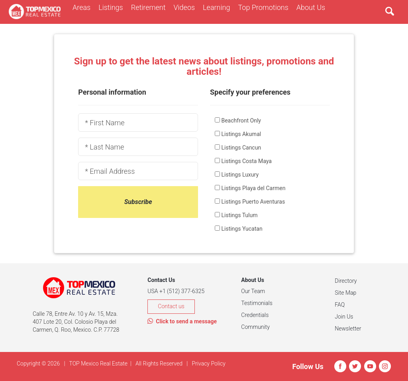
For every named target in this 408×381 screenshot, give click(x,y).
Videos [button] (186, 7)
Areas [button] (83, 7)
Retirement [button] (150, 7)
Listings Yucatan (241, 228)
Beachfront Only (241, 120)
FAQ (340, 304)
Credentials (255, 315)
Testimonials (257, 303)
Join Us (344, 316)
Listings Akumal (241, 134)
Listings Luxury (240, 174)
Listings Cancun (241, 147)
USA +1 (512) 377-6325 (175, 291)
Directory (346, 281)
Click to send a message (182, 321)
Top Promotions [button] (265, 7)
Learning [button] (218, 7)
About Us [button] (312, 7)
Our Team (253, 291)
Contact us (171, 306)
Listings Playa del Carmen (253, 188)
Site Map (345, 293)
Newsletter (348, 328)
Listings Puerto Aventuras (253, 201)
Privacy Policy (209, 363)
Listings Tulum (239, 215)
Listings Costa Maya (246, 161)
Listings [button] (112, 7)
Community (255, 327)
